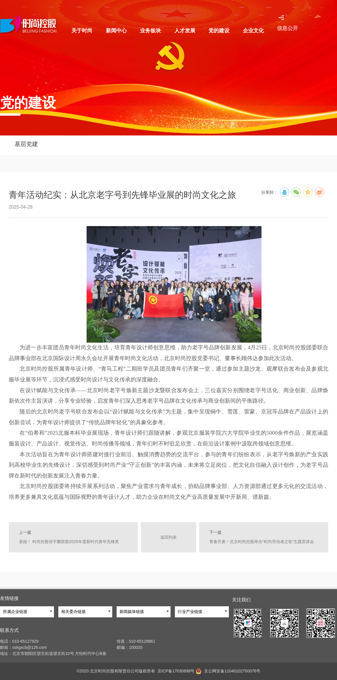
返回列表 (168, 542)
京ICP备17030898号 (174, 671)
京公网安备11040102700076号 (232, 671)
